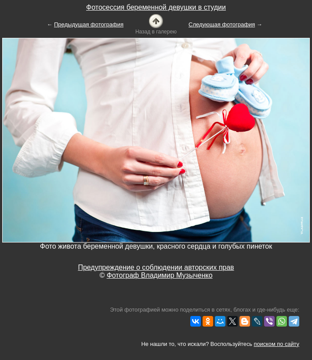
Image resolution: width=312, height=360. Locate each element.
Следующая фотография (222, 24)
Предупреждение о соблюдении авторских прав (156, 267)
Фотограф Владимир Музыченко (160, 275)
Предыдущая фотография (88, 24)
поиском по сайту (276, 344)
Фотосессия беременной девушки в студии (156, 7)
